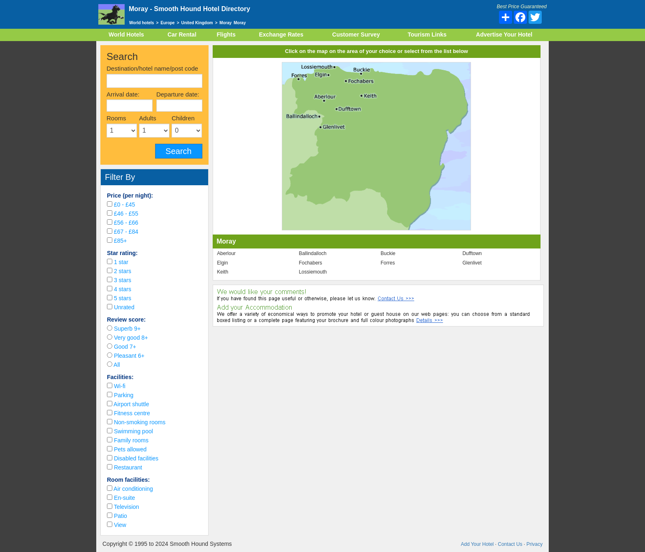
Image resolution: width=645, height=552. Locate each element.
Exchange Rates (281, 34)
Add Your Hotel (477, 544)
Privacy (535, 544)
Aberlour (226, 253)
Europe (167, 23)
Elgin (222, 263)
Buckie (388, 253)
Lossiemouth (313, 272)
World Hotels (126, 34)
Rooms (116, 118)
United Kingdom (197, 23)
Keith (222, 272)
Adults (147, 118)
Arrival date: (123, 94)
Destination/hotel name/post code (152, 68)
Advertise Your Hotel (504, 34)
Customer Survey (356, 34)
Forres (388, 263)
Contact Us (510, 544)
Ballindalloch (312, 253)
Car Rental (181, 34)
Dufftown (472, 253)
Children (183, 118)
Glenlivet (472, 263)
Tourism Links (427, 34)
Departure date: (177, 94)
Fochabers (310, 263)
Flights (226, 34)
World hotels (141, 23)
